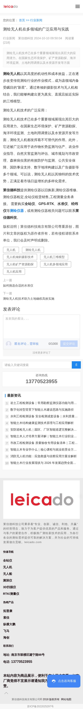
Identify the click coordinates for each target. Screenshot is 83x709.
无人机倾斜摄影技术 (20, 257)
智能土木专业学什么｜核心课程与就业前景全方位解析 (43, 450)
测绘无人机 (33, 250)
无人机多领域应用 (56, 264)
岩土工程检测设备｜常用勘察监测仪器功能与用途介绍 (43, 403)
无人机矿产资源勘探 (20, 264)
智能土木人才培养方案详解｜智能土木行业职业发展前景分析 (43, 436)
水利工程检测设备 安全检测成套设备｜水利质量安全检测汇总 (44, 416)
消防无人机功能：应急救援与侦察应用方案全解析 (43, 456)
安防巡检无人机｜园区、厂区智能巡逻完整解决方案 (43, 430)
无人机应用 (14, 271)
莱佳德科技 (25, 38)
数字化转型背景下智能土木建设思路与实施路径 (42, 409)
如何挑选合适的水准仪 (18, 285)
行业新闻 (36, 20)
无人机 (11, 250)
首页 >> (24, 20)
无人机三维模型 (54, 257)
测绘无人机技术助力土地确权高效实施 (28, 298)
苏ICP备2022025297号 (40, 706)
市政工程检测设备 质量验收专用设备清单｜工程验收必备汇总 (44, 443)
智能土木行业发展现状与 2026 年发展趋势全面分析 (43, 463)
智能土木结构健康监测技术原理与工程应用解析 (42, 423)
